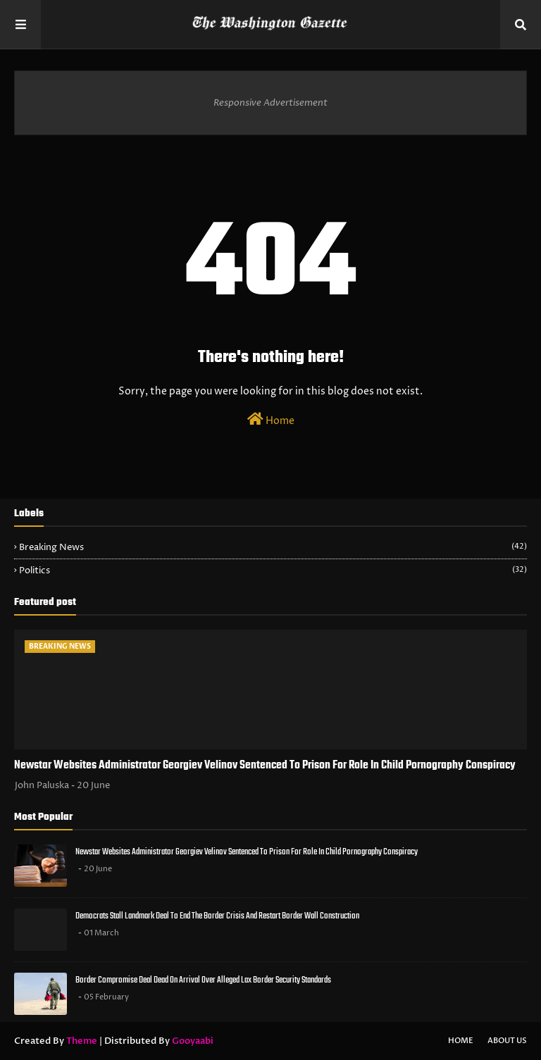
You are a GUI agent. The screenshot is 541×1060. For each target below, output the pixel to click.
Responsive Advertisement (270, 102)
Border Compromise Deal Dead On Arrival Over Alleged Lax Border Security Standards (203, 980)
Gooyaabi (192, 1041)
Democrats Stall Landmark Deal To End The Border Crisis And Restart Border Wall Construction (217, 916)
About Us (507, 1040)
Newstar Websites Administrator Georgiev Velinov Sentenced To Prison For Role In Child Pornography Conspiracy (265, 765)
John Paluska (42, 785)
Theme (81, 1041)
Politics (273, 570)
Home (270, 420)
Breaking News (273, 547)
